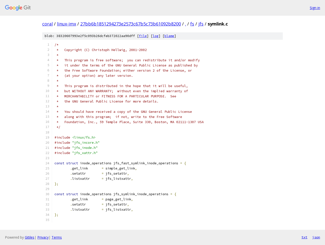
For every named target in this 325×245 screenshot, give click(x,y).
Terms (57, 237)
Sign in (315, 7)
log (156, 36)
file (143, 36)
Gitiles (29, 237)
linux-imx (66, 24)
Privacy (43, 237)
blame (169, 36)
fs (192, 24)
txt (304, 237)
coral (47, 24)
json (316, 237)
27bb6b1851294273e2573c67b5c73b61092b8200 (130, 24)
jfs (200, 24)
